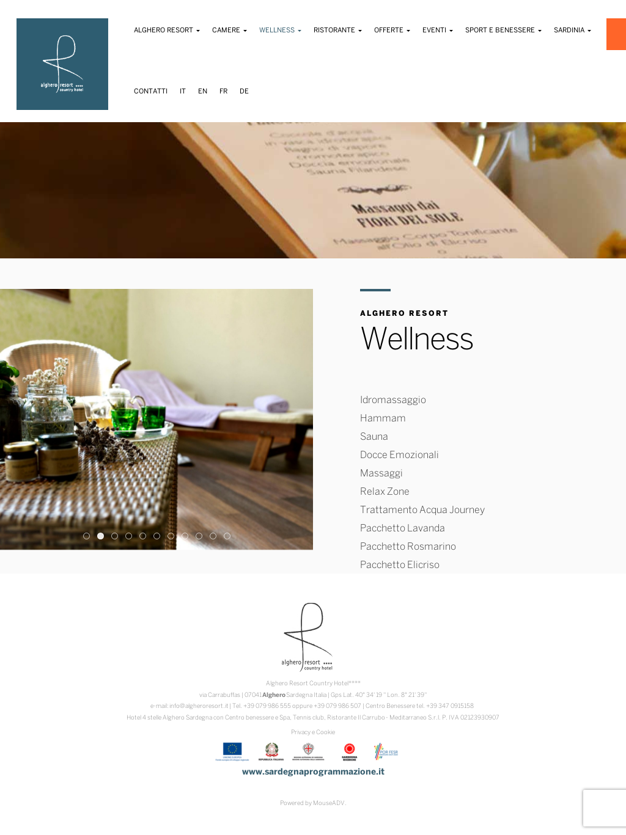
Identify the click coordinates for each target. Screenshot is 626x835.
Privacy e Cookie (313, 732)
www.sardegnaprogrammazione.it (313, 772)
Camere (229, 30)
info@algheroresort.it (199, 706)
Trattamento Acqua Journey (422, 510)
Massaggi (381, 473)
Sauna (374, 437)
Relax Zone (385, 492)
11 (227, 536)
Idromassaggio (393, 400)
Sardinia (572, 30)
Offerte (392, 30)
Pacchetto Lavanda (402, 528)
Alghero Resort (167, 30)
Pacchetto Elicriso (400, 565)
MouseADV (329, 803)
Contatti (151, 92)
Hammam (383, 418)
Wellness (280, 30)
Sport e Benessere (503, 30)
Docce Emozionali (399, 455)
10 (213, 536)
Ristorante (338, 30)
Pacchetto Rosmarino (408, 547)
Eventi (437, 30)
